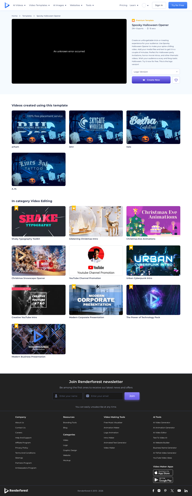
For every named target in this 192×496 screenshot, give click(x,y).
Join (132, 396)
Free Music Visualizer (113, 422)
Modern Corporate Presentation (86, 317)
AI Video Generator (161, 422)
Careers (18, 432)
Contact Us (20, 427)
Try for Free (178, 5)
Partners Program (23, 463)
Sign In (159, 5)
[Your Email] (103, 396)
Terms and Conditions (25, 453)
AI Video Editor (160, 432)
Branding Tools (70, 422)
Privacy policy (21, 448)
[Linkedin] (186, 491)
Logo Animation (111, 432)
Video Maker (109, 448)
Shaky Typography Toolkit (26, 238)
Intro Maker (109, 438)
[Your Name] (67, 396)
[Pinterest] (165, 491)
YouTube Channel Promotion (85, 278)
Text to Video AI (160, 438)
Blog (65, 427)
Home (14, 16)
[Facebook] (153, 491)
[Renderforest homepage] (7, 5)
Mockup (66, 460)
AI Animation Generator (164, 427)
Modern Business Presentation (28, 356)
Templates (27, 16)
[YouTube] (179, 491)
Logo (65, 445)
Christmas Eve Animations (140, 238)
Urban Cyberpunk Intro (139, 278)
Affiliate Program (23, 443)
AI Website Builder (161, 443)
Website (66, 455)
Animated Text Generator (115, 443)
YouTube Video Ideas (162, 458)
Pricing (123, 5)
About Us (19, 422)
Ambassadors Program (25, 468)
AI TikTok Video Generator (164, 453)
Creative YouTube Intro (24, 317)
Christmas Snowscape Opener (28, 278)
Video (65, 440)
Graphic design (70, 450)
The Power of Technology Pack (143, 317)
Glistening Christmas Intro (83, 238)
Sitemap (19, 458)
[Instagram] (159, 491)
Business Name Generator (165, 448)
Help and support (23, 438)
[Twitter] (172, 491)
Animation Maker (111, 427)
